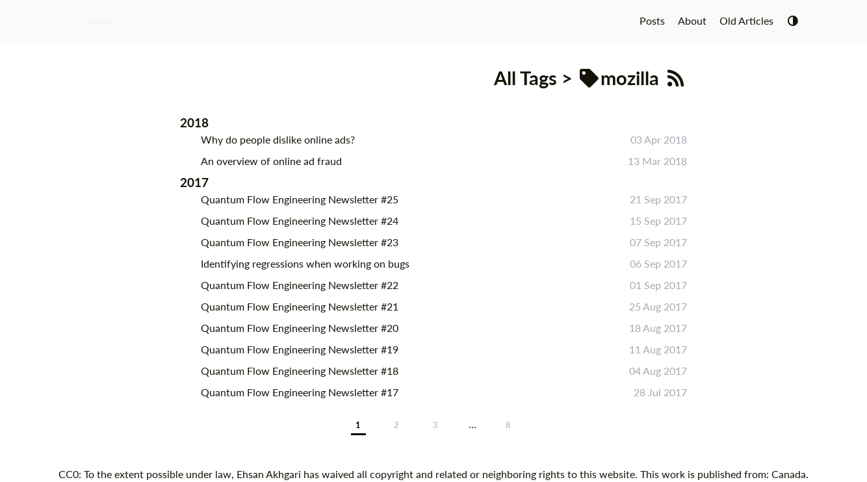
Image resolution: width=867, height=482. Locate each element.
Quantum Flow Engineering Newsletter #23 (299, 242)
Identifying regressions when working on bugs (305, 263)
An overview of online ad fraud (271, 161)
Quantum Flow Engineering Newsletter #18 (299, 370)
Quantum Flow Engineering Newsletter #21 (299, 306)
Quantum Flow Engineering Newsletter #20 (299, 328)
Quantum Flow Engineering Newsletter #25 (299, 199)
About (692, 20)
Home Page (100, 21)
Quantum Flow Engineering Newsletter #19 (299, 349)
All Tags (525, 78)
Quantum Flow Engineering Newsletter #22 (299, 285)
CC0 (68, 474)
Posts (652, 20)
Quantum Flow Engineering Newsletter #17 (299, 392)
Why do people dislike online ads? (278, 139)
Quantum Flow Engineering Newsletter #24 (299, 220)
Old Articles (746, 20)
